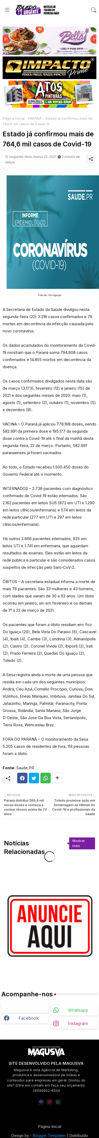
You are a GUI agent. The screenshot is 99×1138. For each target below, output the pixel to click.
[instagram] (49, 1102)
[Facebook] (22, 778)
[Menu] (7, 10)
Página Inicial (49, 1126)
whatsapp (78, 1010)
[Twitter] (34, 778)
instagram (78, 1023)
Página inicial (14, 118)
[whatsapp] (58, 1102)
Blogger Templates (49, 1135)
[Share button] (57, 778)
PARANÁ (35, 118)
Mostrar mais (78, 843)
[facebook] (41, 1102)
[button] (93, 10)
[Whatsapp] (45, 778)
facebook (28, 1018)
